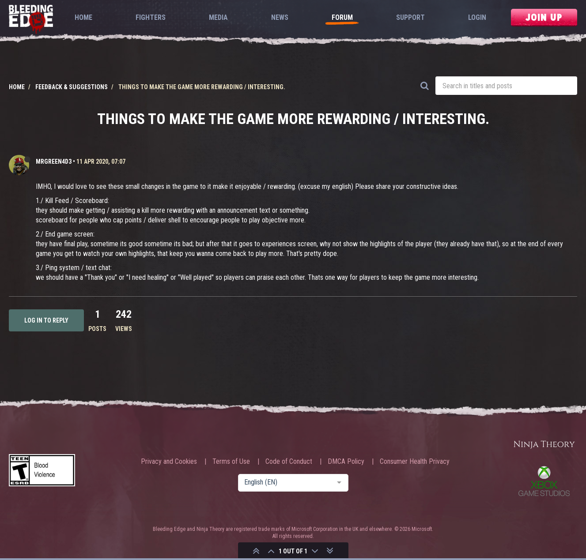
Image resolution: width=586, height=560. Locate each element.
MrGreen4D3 (54, 161)
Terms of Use (231, 461)
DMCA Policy (346, 461)
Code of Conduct (288, 461)
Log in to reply (46, 320)
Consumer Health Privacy (415, 461)
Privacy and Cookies (169, 461)
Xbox (544, 481)
